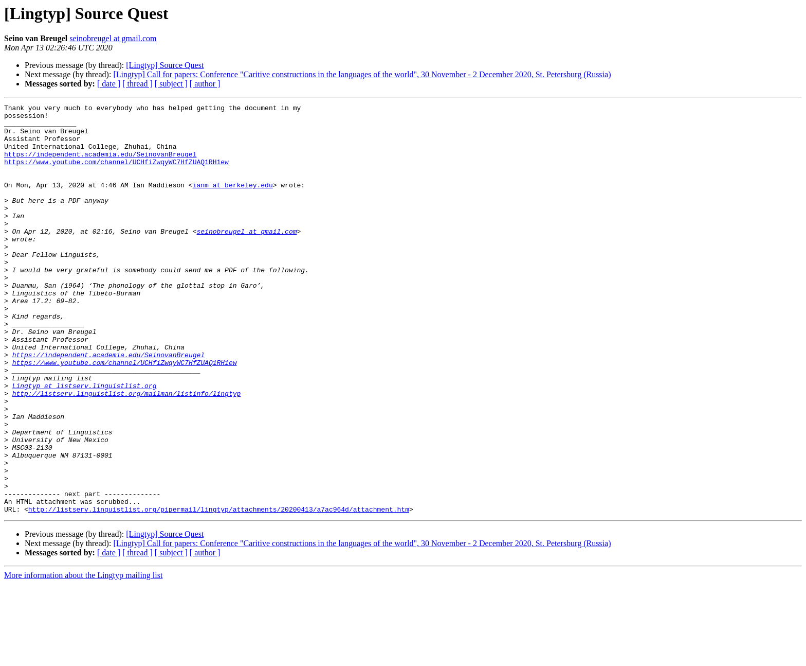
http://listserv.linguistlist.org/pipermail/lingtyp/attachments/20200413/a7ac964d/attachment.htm (218, 590)
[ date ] (108, 83)
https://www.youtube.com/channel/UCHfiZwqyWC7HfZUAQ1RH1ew (116, 174)
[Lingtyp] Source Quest (165, 65)
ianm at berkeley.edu (233, 201)
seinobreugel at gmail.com (112, 38)
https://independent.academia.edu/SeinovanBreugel (100, 164)
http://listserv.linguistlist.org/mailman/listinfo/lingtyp (126, 452)
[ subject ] (171, 83)
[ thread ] (137, 83)
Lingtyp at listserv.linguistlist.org (84, 442)
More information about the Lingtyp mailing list (83, 657)
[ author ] (205, 83)
